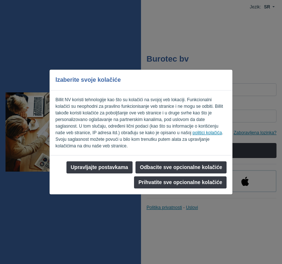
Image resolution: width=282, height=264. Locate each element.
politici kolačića (207, 132)
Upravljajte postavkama (99, 167)
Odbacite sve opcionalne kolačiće (181, 167)
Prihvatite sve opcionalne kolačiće (180, 182)
